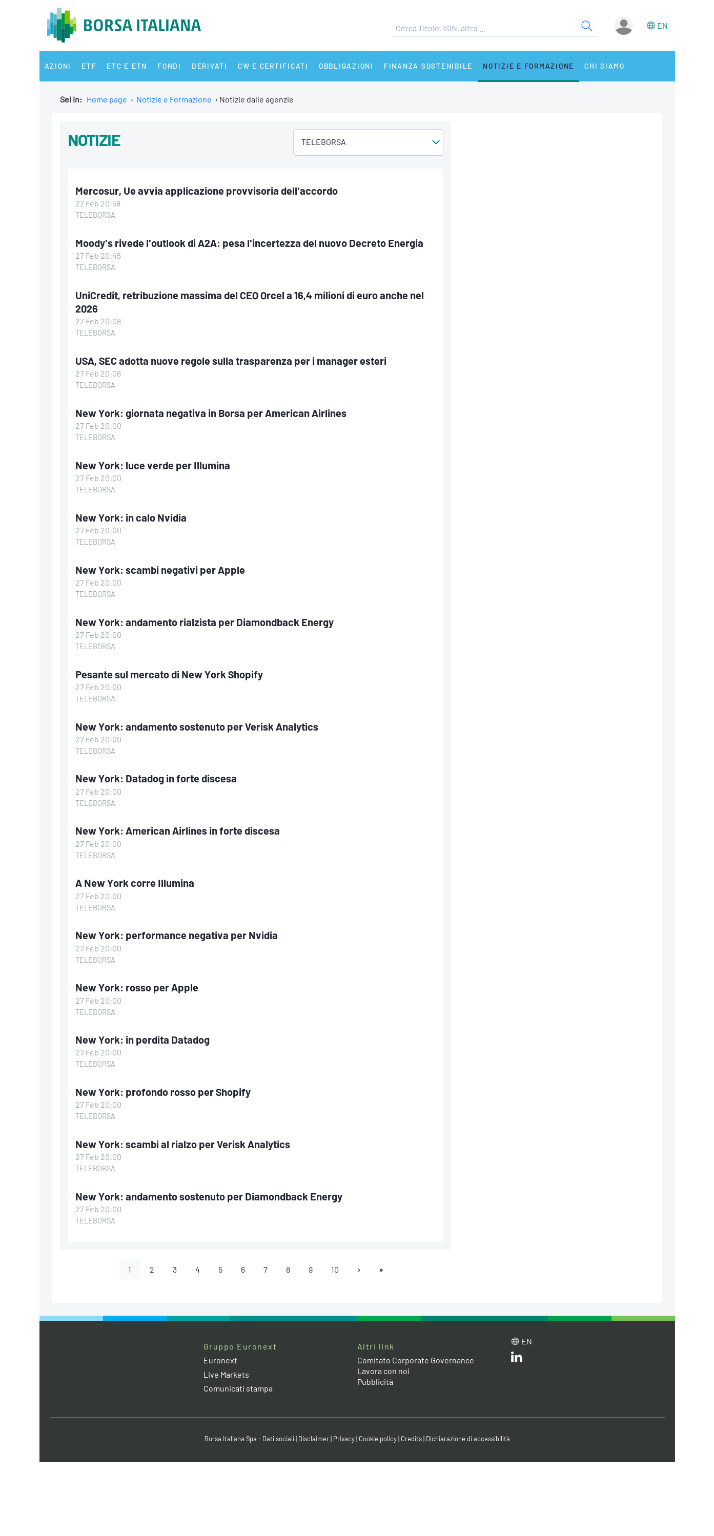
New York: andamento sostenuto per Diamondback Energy (208, 1196)
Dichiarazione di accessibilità (468, 1439)
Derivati (210, 65)
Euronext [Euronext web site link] (220, 1360)
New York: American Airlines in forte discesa (177, 830)
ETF (88, 65)
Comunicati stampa (238, 1388)
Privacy (344, 1439)
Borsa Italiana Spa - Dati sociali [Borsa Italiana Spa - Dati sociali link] (249, 1439)
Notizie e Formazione (528, 65)
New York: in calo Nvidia (131, 517)
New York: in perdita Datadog (142, 1039)
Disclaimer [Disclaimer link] (313, 1439)
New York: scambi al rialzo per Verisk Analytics (182, 1144)
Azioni (58, 65)
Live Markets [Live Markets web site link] (226, 1374)
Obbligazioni (346, 65)
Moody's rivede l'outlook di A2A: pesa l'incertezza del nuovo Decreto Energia (249, 243)
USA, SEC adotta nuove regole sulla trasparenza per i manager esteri (230, 361)
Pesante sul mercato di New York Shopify (169, 674)
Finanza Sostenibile (428, 65)
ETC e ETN (127, 65)
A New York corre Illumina (134, 883)
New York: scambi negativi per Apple (160, 570)
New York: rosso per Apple (136, 987)
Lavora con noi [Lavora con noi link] (383, 1371)
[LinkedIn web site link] (516, 1359)
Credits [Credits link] (411, 1439)
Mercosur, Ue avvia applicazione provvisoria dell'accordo (206, 190)
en (662, 25)
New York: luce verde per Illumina (152, 465)
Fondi (169, 65)
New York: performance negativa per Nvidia (176, 935)
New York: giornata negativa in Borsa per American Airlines (210, 413)
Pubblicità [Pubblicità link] (375, 1381)
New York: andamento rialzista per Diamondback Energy (204, 622)
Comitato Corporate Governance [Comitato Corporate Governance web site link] (415, 1360)
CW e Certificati (273, 65)
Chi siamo (604, 65)
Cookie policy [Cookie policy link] (378, 1439)
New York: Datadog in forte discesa (156, 778)
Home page (107, 99)
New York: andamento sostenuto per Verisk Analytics (196, 726)
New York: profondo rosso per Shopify (163, 1092)
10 (335, 1269)
